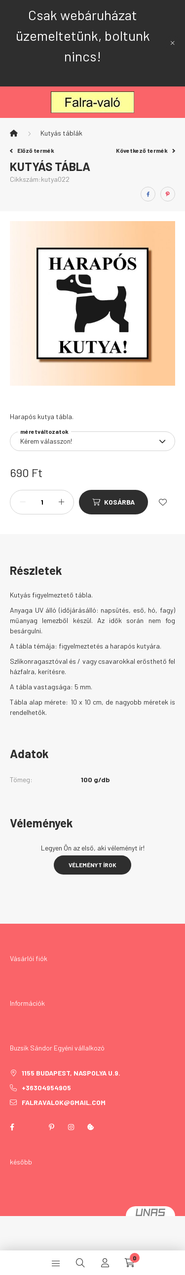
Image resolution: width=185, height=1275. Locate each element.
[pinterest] (167, 194)
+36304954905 (46, 1087)
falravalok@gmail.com (64, 1102)
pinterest (51, 1127)
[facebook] (148, 194)
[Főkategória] (14, 133)
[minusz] (22, 502)
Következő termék (145, 150)
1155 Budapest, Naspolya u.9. (71, 1073)
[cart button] (130, 1263)
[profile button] (105, 1263)
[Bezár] (172, 43)
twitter (31, 1127)
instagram (71, 1127)
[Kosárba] (113, 502)
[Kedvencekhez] (163, 502)
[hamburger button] (56, 1263)
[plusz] (61, 502)
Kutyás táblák (61, 133)
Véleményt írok (92, 864)
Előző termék (32, 150)
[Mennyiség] (42, 502)
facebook (12, 1127)
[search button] (80, 1263)
